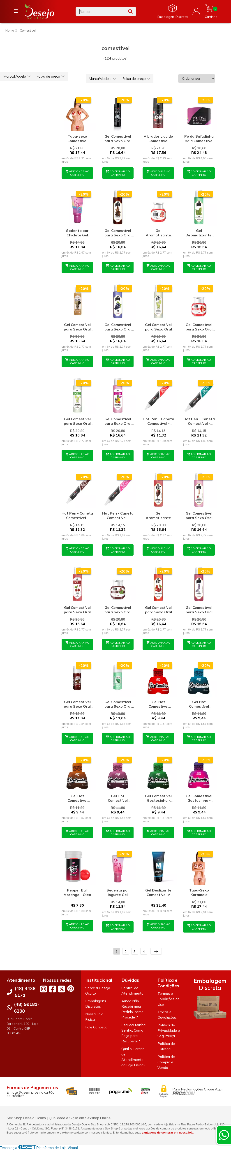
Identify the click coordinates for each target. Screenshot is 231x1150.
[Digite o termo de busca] (100, 11)
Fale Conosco (96, 1027)
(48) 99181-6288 (26, 1007)
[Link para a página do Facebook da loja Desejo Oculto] (52, 989)
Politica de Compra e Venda (166, 1062)
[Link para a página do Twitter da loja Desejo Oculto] (61, 989)
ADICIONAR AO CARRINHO (77, 173)
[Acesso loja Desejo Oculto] (196, 11)
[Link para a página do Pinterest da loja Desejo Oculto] (70, 988)
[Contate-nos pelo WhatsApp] (224, 1135)
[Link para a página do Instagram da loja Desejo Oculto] (43, 989)
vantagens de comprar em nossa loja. (168, 1132)
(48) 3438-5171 (26, 992)
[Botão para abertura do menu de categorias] (16, 11)
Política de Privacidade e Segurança (168, 1030)
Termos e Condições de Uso (168, 999)
